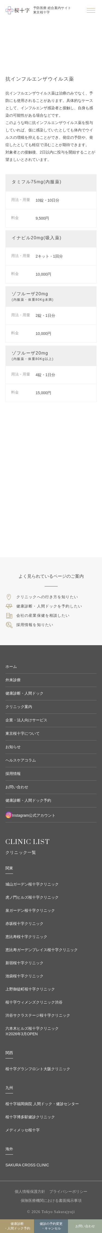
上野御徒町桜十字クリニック (30, 989)
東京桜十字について (22, 733)
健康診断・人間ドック (24, 693)
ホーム (11, 666)
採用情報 (13, 773)
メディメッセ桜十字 (22, 1130)
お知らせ (13, 747)
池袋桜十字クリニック (24, 976)
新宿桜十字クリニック (24, 963)
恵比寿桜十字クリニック (26, 936)
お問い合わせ (85, 1226)
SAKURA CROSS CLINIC (27, 1165)
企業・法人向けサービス (26, 720)
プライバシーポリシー (68, 1191)
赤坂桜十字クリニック (24, 923)
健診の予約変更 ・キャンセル (51, 1226)
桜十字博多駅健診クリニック (30, 1117)
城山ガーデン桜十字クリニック (32, 884)
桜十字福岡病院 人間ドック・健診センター (42, 1104)
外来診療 (13, 680)
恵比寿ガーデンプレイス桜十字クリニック (41, 950)
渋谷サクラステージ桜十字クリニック (37, 1015)
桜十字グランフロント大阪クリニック (37, 1069)
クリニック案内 (18, 706)
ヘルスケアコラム (20, 760)
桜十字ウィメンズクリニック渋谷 (34, 1002)
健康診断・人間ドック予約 (17, 1226)
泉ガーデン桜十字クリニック (30, 910)
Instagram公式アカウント (30, 815)
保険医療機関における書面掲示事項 (51, 1200)
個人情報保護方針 (30, 1191)
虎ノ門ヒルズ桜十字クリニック (32, 897)
